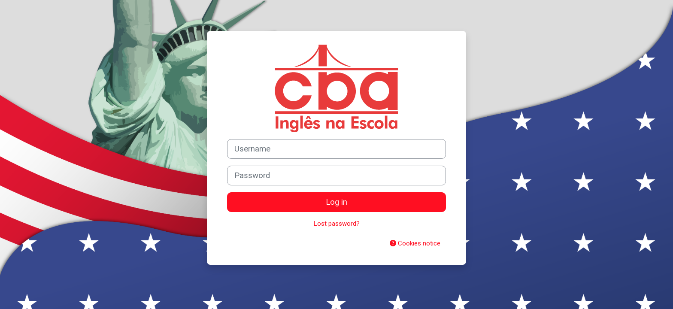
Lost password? (337, 223)
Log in (336, 202)
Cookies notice (415, 243)
